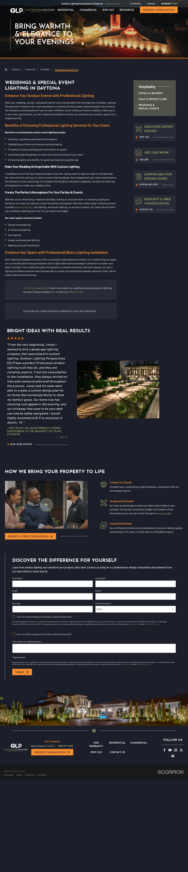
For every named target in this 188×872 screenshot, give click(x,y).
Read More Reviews (19, 444)
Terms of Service (151, 624)
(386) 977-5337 (75, 291)
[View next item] (66, 437)
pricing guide (164, 513)
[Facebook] (164, 750)
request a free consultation (30, 536)
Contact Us (117, 752)
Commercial (138, 743)
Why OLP (96, 752)
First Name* (17, 578)
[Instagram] (175, 750)
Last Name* (100, 578)
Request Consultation (52, 752)
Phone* (98, 591)
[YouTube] (169, 750)
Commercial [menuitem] (88, 10)
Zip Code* (16, 603)
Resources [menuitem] (127, 10)
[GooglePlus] (172, 755)
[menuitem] (152, 93)
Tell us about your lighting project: (27, 641)
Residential (117, 743)
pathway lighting (23, 207)
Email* (15, 591)
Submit (22, 672)
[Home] (32, 10)
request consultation (159, 10)
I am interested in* (103, 603)
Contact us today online (35, 287)
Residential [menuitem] (66, 10)
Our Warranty (136, 3)
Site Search (166, 3)
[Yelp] (181, 750)
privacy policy (134, 624)
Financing (151, 3)
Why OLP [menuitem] (108, 10)
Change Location (112, 3)
